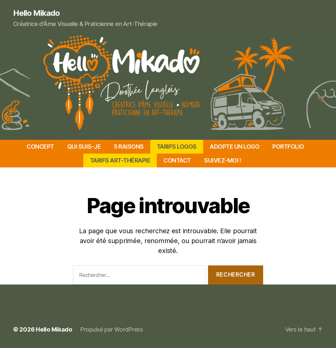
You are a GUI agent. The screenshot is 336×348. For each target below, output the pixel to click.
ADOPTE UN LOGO (234, 146)
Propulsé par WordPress (111, 329)
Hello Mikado (36, 13)
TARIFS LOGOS (177, 146)
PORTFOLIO (288, 146)
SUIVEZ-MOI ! (222, 160)
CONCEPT (40, 146)
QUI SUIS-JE (84, 146)
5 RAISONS (129, 146)
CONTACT (177, 160)
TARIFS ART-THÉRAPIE (120, 160)
